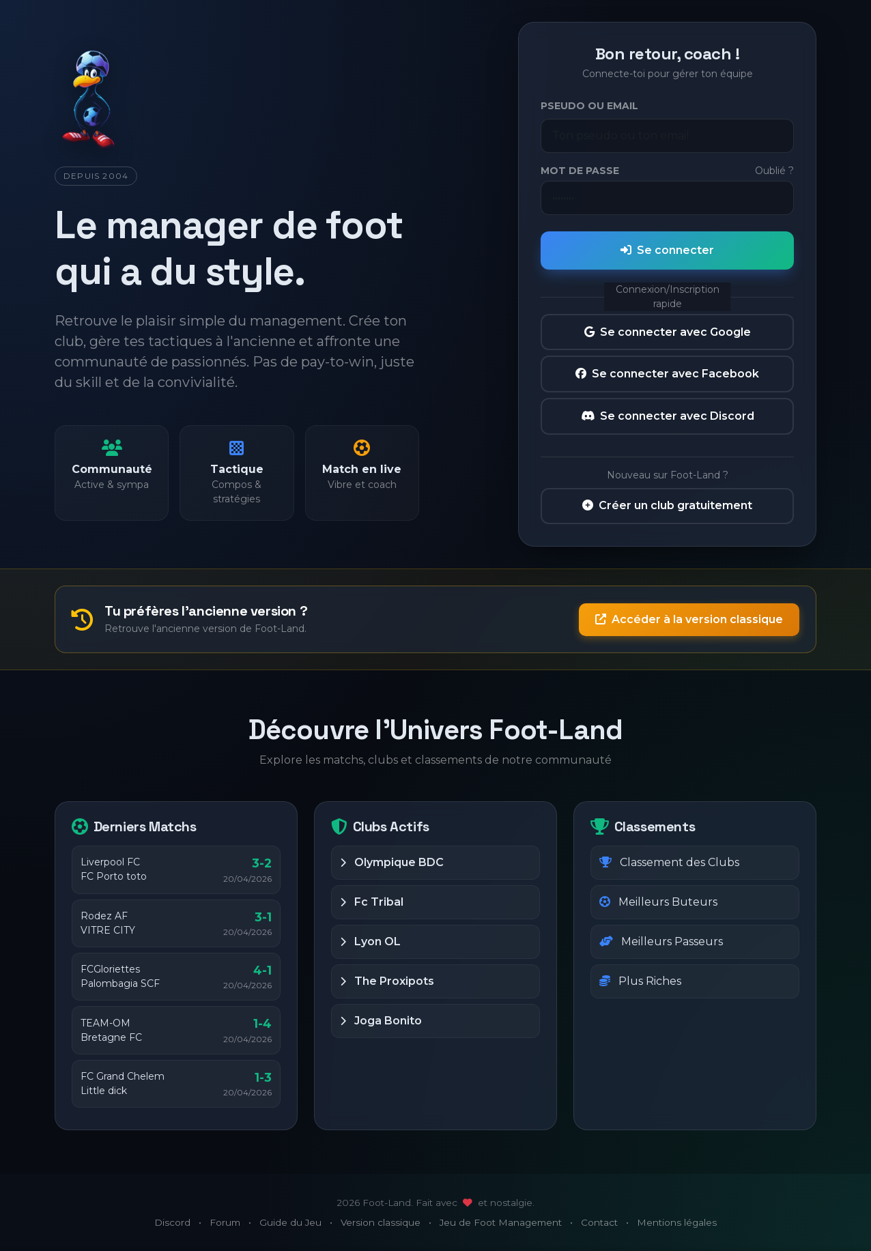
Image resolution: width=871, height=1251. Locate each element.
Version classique (380, 1222)
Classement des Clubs (669, 862)
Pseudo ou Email (589, 106)
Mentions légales (677, 1222)
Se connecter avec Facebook (667, 373)
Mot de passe (580, 170)
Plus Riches (640, 981)
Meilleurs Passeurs (661, 941)
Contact (599, 1222)
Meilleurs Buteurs (658, 901)
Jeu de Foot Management (501, 1222)
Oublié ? (774, 170)
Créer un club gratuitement (667, 505)
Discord (172, 1222)
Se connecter (667, 250)
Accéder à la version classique (689, 619)
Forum (225, 1222)
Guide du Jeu (290, 1222)
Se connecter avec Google (667, 332)
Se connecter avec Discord (667, 415)
